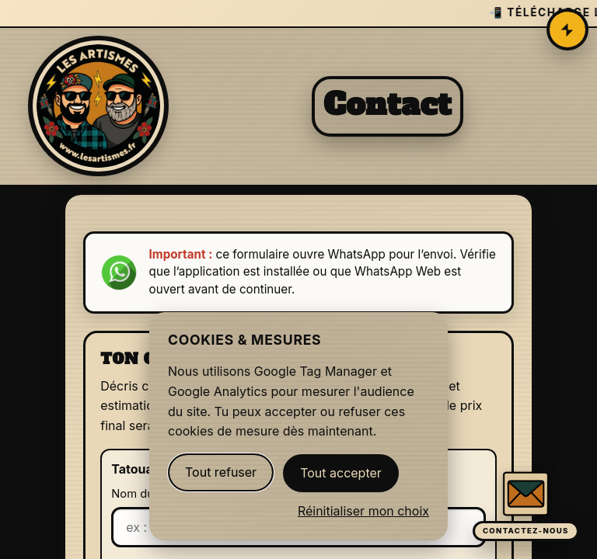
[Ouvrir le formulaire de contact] (526, 505)
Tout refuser (221, 472)
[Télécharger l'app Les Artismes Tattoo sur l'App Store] (298, 14)
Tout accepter (341, 473)
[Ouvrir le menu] (567, 29)
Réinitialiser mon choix (363, 511)
